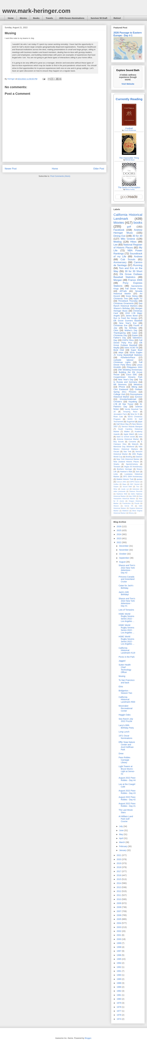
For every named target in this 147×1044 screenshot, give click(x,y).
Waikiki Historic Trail (124, 479)
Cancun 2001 (121, 482)
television (135, 489)
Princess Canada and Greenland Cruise (127, 579)
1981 (119, 995)
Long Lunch (124, 732)
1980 (119, 999)
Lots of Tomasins (126, 610)
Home (11, 18)
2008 (119, 907)
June (121, 830)
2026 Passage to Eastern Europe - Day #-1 (127, 34)
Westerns (138, 384)
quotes (139, 479)
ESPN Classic (134, 482)
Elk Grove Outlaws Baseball (127, 344)
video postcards (119, 491)
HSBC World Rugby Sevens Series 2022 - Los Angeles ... (126, 617)
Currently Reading (129, 99)
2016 (119, 875)
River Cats (118, 417)
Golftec (116, 484)
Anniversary (120, 262)
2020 (119, 859)
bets (140, 437)
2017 (119, 871)
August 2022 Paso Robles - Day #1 (127, 804)
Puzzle (137, 503)
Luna (140, 434)
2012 (119, 891)
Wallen (127, 432)
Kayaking (133, 401)
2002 (119, 931)
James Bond (131, 315)
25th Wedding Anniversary (130, 370)
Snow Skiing (132, 296)
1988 (119, 983)
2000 (119, 939)
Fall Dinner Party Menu (127, 363)
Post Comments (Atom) (60, 176)
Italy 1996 (132, 496)
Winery (131, 513)
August (122, 562)
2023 (119, 538)
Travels (49, 18)
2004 (119, 923)
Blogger (88, 1038)
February (123, 846)
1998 (119, 947)
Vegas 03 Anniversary (133, 467)
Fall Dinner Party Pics (127, 341)
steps (120, 352)
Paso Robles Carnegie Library (124, 760)
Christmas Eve (120, 325)
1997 (119, 951)
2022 (119, 542)
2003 (119, 927)
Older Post (98, 168)
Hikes (133, 241)
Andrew (138, 256)
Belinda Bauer (130, 160)
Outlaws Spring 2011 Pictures (127, 390)
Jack (137, 472)
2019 (119, 863)
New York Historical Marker (127, 459)
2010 (119, 899)
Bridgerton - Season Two (125, 691)
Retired (117, 18)
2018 (119, 867)
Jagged (122, 661)
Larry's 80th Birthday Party (126, 726)
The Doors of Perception (129, 187)
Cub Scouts (128, 259)
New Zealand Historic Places (126, 462)
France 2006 (135, 280)
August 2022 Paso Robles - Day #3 (127, 791)
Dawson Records (135, 491)
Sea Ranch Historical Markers (127, 304)
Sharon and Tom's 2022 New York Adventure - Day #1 (127, 602)
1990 (119, 975)
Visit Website (128, 84)
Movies (23, 18)
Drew (121, 753)
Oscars (116, 452)
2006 (119, 915)
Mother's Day (131, 330)
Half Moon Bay (122, 424)
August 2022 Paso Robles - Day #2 (127, 798)
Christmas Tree (120, 298)
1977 (119, 1011)
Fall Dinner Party (133, 288)
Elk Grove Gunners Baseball (127, 320)
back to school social (126, 437)
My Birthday (131, 328)
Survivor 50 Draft (99, 18)
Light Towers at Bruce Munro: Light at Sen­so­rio (127, 770)
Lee (115, 244)
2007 (119, 911)
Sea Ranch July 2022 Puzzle (126, 720)
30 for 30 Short (133, 271)
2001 (119, 935)
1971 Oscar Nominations (125, 736)
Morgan (117, 280)
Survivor (138, 397)
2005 (119, 919)
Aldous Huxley (130, 189)
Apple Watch (128, 434)
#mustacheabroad (128, 399)
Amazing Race (130, 412)
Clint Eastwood (120, 389)
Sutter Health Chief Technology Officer (125, 668)
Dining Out (119, 236)
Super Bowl (136, 350)
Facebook (118, 230)
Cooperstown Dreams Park (127, 377)
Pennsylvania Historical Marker (127, 395)
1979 (119, 1003)
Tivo (137, 486)
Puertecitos (126, 503)
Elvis (121, 686)
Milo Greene (128, 238)
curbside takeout (123, 360)
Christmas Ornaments (123, 303)
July (121, 826)
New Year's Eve (128, 323)
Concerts (132, 442)
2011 (119, 895)
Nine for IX (135, 414)
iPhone (122, 387)
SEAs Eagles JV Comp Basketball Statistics (127, 353)
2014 (119, 883)
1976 (119, 1015)
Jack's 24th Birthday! (124, 593)
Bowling (129, 457)
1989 (119, 979)
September (124, 558)
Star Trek (127, 452)
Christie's (117, 401)
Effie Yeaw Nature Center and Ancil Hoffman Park (127, 746)
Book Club (118, 350)
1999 (119, 943)
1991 (119, 971)
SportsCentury (132, 464)
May (121, 834)
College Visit (119, 394)
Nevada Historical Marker (127, 292)
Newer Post (11, 168)
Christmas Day (120, 335)
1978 (119, 1007)
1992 (119, 967)
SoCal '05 (129, 506)
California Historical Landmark (127, 216)
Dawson (139, 457)
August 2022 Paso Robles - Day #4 (127, 779)
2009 (119, 903)
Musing (122, 676)
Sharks (116, 464)
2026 (119, 526)
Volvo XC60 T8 (131, 347)
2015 (119, 879)
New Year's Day (125, 379)
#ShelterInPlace (128, 357)
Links (115, 474)
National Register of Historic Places (127, 246)
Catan (134, 333)
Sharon (116, 506)
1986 (119, 987)
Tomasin (116, 467)
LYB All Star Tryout (123, 404)
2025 (119, 530)
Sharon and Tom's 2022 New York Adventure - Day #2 (127, 569)
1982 (119, 991)
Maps (124, 484)
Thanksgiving (119, 333)
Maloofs (135, 444)
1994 (119, 963)
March (122, 842)
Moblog (117, 241)
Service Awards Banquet (132, 427)
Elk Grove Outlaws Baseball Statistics (127, 276)
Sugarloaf (131, 422)
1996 (119, 955)
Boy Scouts (118, 442)
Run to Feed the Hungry (125, 318)
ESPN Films (128, 340)
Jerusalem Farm (120, 414)
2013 (119, 887)
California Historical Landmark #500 (127, 699)
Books (36, 18)
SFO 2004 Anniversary (132, 477)
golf (129, 226)
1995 (119, 959)
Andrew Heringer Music (127, 231)
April (121, 838)
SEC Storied (135, 484)
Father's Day (119, 338)
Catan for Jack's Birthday (126, 586)
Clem (115, 330)
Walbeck (125, 511)
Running (137, 265)
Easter (135, 335)
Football (129, 128)
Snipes (115, 486)
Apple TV (137, 298)
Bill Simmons (120, 384)
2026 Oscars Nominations (71, 18)
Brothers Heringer (124, 469)
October (123, 554)
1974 (119, 1019)
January (123, 850)
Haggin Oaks (125, 715)
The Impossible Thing (129, 158)
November (124, 550)
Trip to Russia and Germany (127, 380)
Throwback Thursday (128, 301)
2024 (119, 534)
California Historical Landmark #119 (127, 650)
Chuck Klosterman (130, 130)
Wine (115, 489)
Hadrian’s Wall (126, 472)
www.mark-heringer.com (36, 11)
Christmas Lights (122, 362)
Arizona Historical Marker (128, 439)
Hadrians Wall (121, 494)
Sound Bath (127, 486)
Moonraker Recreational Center (125, 708)
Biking (134, 387)
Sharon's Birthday (121, 308)
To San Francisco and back (127, 681)
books (137, 222)
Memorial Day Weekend (123, 447)
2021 (119, 855)
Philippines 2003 (134, 367)
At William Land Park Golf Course (126, 819)
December (124, 546)
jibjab (140, 422)
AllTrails (123, 291)
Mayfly (116, 347)
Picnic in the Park (127, 657)
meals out (125, 489)
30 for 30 (137, 236)
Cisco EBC (131, 374)
